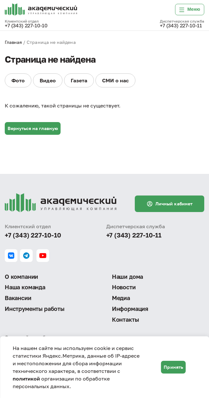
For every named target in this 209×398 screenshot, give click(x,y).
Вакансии (18, 297)
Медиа (121, 297)
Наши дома (127, 275)
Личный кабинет (170, 203)
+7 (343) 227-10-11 (181, 25)
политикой (26, 378)
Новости (124, 286)
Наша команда (25, 286)
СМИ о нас (115, 80)
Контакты (125, 319)
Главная (13, 42)
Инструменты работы (34, 308)
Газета (79, 80)
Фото (18, 80)
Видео (48, 80)
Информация (130, 308)
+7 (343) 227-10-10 (26, 25)
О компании (21, 275)
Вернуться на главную (33, 128)
